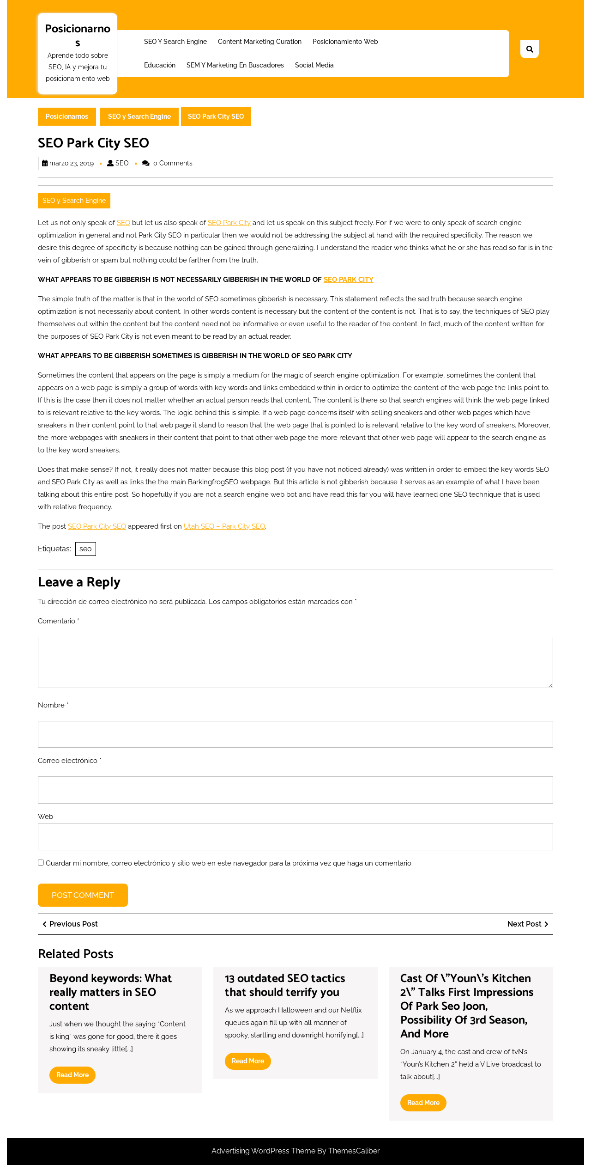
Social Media (314, 65)
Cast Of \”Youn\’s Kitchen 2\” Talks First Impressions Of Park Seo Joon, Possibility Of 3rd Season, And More (467, 1006)
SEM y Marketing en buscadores (235, 65)
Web (45, 816)
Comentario (58, 621)
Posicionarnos (77, 36)
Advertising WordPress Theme (264, 1151)
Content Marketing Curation (260, 41)
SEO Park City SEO (97, 526)
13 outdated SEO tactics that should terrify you (285, 985)
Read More (76, 1077)
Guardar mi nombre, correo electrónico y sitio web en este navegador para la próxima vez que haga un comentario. (229, 863)
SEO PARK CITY (349, 279)
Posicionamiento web (345, 41)
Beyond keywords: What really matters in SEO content (110, 992)
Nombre (53, 705)
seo (85, 548)
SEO (122, 163)
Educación (159, 65)
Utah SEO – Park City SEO (224, 526)
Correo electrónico (70, 760)
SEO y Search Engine (175, 41)
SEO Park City (229, 223)
